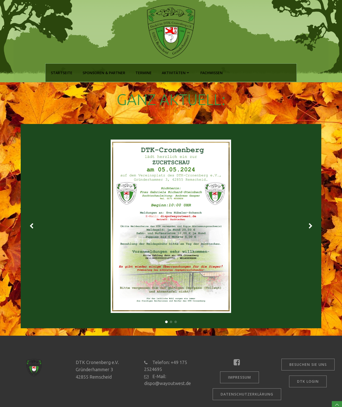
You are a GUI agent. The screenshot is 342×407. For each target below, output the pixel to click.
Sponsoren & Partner (103, 72)
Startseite (61, 72)
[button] (166, 321)
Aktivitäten (175, 72)
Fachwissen (211, 72)
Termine (143, 72)
